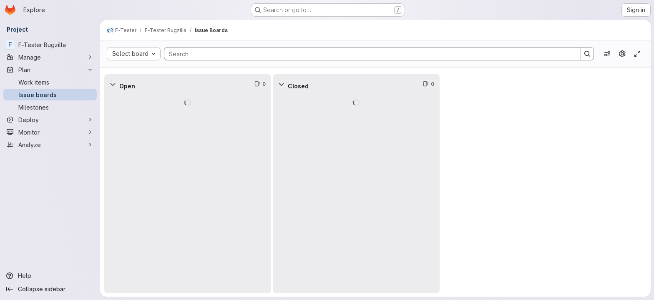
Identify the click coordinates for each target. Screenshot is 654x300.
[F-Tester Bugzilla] (50, 44)
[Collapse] (113, 84)
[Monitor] (50, 132)
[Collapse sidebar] (50, 289)
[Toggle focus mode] (637, 53)
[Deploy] (50, 119)
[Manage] (50, 57)
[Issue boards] (50, 94)
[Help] (50, 276)
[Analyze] (50, 144)
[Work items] (50, 82)
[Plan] (50, 69)
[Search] (368, 54)
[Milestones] (50, 107)
